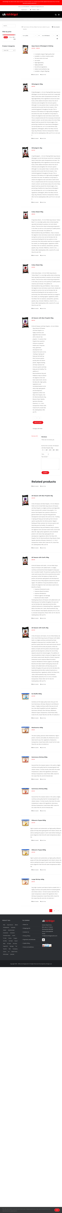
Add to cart (38, 422)
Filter (5, 37)
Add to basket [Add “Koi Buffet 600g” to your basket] (36, 718)
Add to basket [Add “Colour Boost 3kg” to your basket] (36, 308)
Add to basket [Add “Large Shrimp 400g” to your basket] (36, 901)
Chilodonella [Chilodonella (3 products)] (6, 927)
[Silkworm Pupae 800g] (25, 822)
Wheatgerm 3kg (37, 148)
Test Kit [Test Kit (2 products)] (5, 948)
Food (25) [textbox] (8, 50)
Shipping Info (26, 928)
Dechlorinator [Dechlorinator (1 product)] (11, 930)
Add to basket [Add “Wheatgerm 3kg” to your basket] (36, 202)
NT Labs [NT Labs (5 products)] (9, 943)
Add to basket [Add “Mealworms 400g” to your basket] (36, 747)
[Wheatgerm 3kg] (25, 152)
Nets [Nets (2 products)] (4, 943)
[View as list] (57, 38)
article (38, 3)
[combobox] (9, 50)
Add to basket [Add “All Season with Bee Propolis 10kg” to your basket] (36, 486)
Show (46, 35)
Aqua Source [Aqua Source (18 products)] (10, 924)
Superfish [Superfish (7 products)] (5, 946)
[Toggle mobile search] (56, 14)
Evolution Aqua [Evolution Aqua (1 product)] (6, 935)
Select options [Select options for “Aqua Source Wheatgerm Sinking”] (36, 74)
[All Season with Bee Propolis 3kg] (25, 500)
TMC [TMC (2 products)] (10, 948)
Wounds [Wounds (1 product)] (12, 954)
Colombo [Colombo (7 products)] (13, 927)
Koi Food (40, 428)
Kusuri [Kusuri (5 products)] (16, 940)
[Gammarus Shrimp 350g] (25, 759)
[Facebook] (43, 939)
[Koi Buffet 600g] (25, 696)
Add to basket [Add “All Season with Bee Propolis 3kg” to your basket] (36, 547)
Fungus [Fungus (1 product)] (15, 938)
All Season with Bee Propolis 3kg (42, 495)
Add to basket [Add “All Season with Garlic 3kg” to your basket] (36, 684)
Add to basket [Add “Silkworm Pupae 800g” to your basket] (36, 840)
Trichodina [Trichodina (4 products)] (15, 948)
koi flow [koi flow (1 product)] (5, 940)
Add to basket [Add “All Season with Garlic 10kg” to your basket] (36, 618)
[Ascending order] (39, 35)
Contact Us (26, 932)
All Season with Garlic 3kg (40, 628)
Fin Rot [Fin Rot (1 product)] (4, 938)
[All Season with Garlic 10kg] (25, 560)
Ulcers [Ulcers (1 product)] (4, 951)
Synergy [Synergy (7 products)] (11, 946)
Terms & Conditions (28, 947)
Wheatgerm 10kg (37, 84)
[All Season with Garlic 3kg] (25, 633)
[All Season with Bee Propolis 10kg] (25, 322)
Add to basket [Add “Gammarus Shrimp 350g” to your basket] (36, 779)
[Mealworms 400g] (25, 729)
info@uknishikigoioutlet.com (37, 6)
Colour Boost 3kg (37, 265)
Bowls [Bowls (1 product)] (16, 924)
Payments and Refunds (29, 939)
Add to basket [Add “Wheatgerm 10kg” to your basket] (36, 138)
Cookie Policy (26, 943)
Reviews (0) (35, 436)
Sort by (25, 35)
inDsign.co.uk (49, 963)
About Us (25, 924)
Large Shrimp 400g (38, 879)
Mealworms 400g (37, 727)
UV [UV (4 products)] (8, 951)
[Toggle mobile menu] (59, 14)
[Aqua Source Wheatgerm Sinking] (25, 49)
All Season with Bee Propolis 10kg (42, 318)
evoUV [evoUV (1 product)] (13, 935)
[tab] (35, 436)
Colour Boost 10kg (37, 212)
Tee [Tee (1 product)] (16, 946)
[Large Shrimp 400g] (25, 881)
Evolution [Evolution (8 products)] (12, 932)
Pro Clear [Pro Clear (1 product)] (15, 943)
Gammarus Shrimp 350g (39, 757)
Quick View (43, 74)
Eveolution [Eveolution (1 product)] (5, 932)
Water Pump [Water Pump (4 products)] (14, 951)
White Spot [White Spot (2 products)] (5, 954)
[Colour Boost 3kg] (25, 269)
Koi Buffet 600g (37, 694)
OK (57, 1210)
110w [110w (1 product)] (4, 924)
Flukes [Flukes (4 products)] (10, 938)
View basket (56, 27)
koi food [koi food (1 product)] (11, 940)
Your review (44, 456)
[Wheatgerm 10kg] (25, 87)
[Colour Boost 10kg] (25, 215)
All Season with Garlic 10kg (40, 557)
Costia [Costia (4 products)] (4, 930)
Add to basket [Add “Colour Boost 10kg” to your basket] (36, 255)
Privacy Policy (26, 935)
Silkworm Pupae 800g (39, 820)
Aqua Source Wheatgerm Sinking (42, 46)
